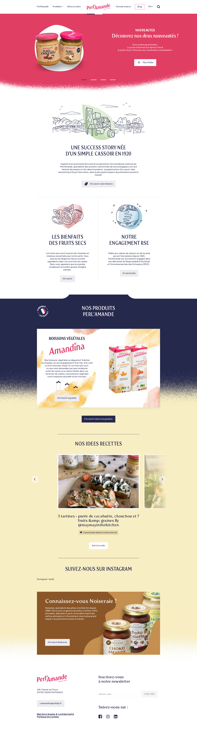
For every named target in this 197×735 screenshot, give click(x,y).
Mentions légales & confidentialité (55, 714)
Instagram (108, 717)
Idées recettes (74, 7)
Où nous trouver (123, 7)
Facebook (100, 717)
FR (149, 7)
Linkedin (115, 717)
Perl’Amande (43, 7)
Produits (57, 7)
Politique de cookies (48, 716)
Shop (139, 7)
